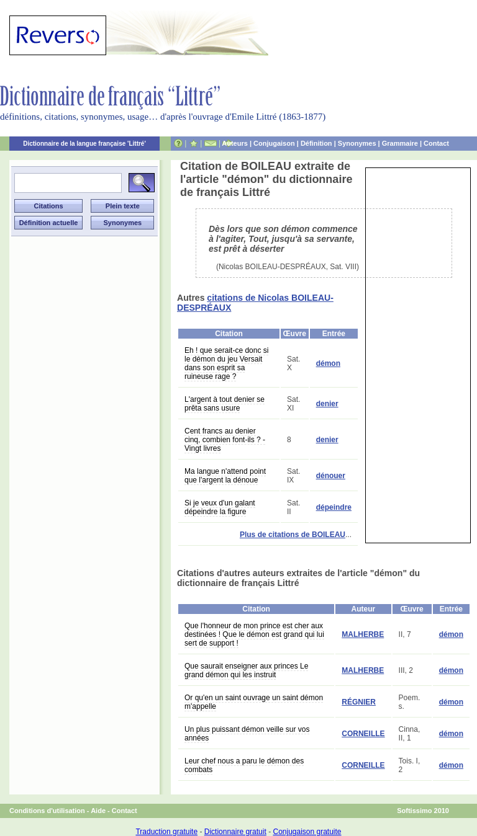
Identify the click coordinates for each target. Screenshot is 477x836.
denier (327, 403)
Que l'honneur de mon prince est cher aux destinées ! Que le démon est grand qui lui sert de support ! (254, 634)
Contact (436, 143)
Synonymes (357, 143)
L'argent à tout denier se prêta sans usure (224, 403)
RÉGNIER (359, 702)
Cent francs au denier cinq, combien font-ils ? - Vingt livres (224, 440)
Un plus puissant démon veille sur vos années (246, 733)
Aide (98, 810)
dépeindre (334, 507)
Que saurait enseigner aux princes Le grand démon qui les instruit (246, 670)
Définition (316, 143)
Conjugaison (274, 143)
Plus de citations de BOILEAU (292, 534)
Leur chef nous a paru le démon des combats (244, 765)
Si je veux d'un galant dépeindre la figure (219, 507)
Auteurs (235, 143)
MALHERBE (363, 634)
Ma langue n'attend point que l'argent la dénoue (225, 475)
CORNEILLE (363, 733)
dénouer (330, 475)
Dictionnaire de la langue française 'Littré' (84, 143)
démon (328, 363)
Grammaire (400, 143)
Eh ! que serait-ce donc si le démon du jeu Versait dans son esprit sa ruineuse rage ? (226, 363)
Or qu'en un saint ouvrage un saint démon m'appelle (253, 702)
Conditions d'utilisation (47, 810)
